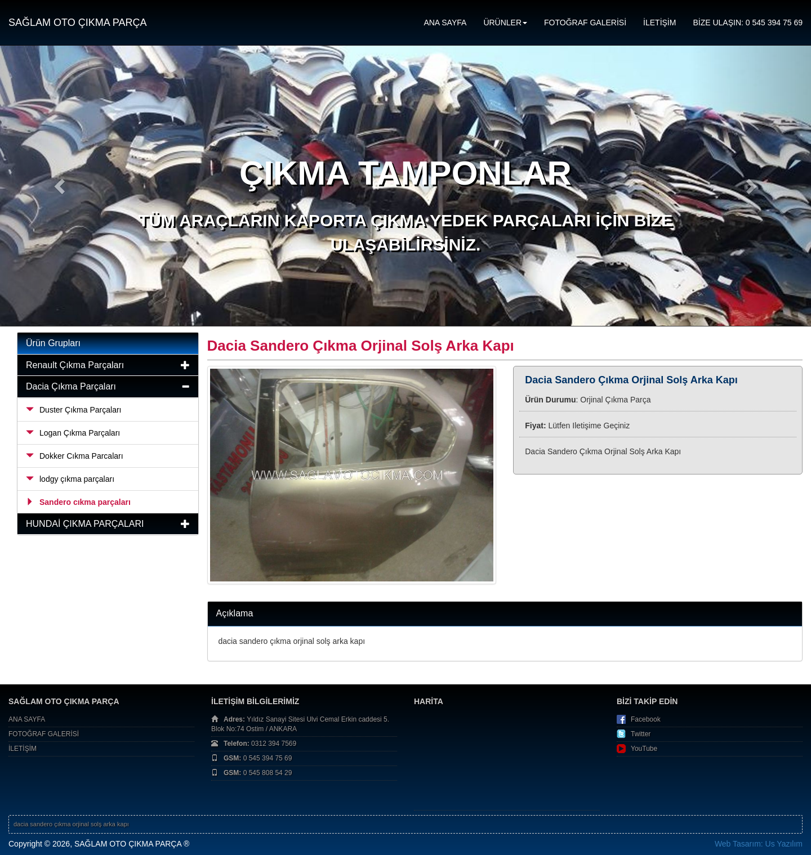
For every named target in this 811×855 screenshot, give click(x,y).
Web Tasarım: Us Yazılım (759, 843)
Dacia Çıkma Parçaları (71, 386)
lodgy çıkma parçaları (70, 479)
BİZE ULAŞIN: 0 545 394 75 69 (748, 22)
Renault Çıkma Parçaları (75, 365)
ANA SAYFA (445, 22)
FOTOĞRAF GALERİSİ (585, 22)
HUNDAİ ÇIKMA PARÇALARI (85, 524)
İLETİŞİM (659, 22)
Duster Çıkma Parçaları (73, 409)
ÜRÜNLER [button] (505, 22)
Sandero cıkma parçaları (78, 502)
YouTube (644, 749)
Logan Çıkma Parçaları (73, 432)
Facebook (646, 719)
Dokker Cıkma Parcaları (74, 455)
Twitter (640, 734)
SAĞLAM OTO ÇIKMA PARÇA (77, 22)
